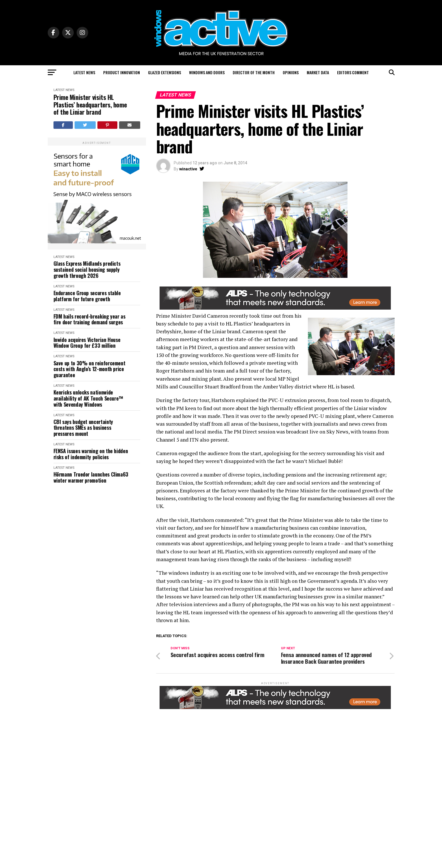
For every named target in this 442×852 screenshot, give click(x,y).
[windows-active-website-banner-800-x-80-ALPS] (275, 308)
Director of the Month (254, 72)
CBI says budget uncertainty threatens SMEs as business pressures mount (83, 428)
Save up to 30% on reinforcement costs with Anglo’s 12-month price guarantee (89, 369)
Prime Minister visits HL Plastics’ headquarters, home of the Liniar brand (90, 105)
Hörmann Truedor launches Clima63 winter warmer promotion (90, 477)
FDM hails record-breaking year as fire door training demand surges (89, 319)
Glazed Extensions (164, 72)
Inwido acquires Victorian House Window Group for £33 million (87, 343)
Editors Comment (353, 72)
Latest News (84, 72)
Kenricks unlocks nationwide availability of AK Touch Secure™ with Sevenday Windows (88, 398)
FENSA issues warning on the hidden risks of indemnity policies (90, 454)
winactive (188, 169)
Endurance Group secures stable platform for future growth (87, 296)
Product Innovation (121, 72)
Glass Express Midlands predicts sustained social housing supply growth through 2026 (87, 269)
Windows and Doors (207, 72)
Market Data (318, 72)
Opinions (291, 72)
